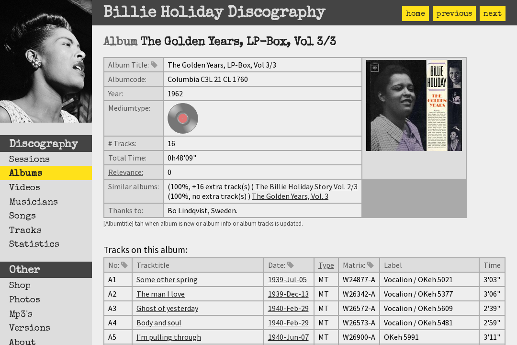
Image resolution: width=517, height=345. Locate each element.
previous (454, 14)
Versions (29, 329)
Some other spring (167, 279)
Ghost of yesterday (167, 308)
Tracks (25, 231)
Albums (25, 174)
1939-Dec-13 (288, 294)
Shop (20, 286)
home (415, 14)
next (492, 14)
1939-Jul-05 (287, 279)
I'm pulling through (168, 337)
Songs (22, 216)
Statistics (34, 245)
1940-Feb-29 (288, 308)
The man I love (160, 294)
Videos (24, 188)
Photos (24, 300)
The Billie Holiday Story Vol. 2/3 (306, 186)
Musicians (33, 202)
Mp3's (21, 315)
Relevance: (125, 172)
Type (326, 265)
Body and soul (158, 322)
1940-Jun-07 (288, 337)
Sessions (29, 160)
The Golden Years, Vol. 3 (290, 196)
